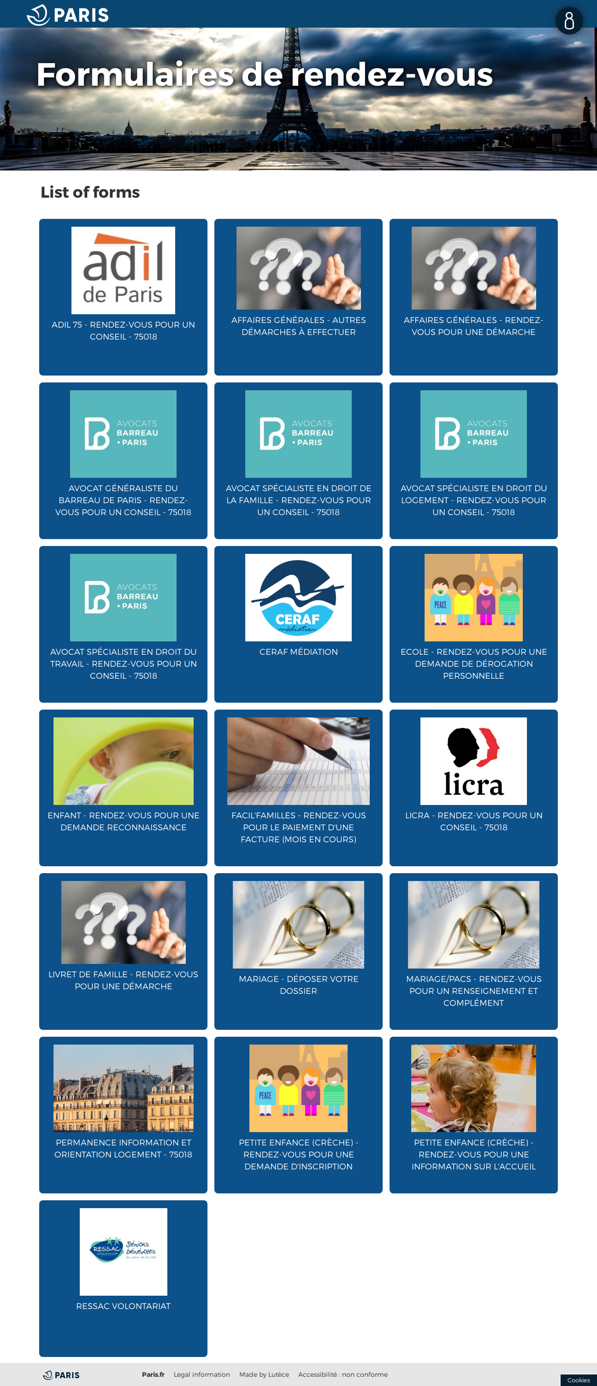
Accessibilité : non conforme (343, 1374)
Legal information (202, 1374)
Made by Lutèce (264, 1374)
